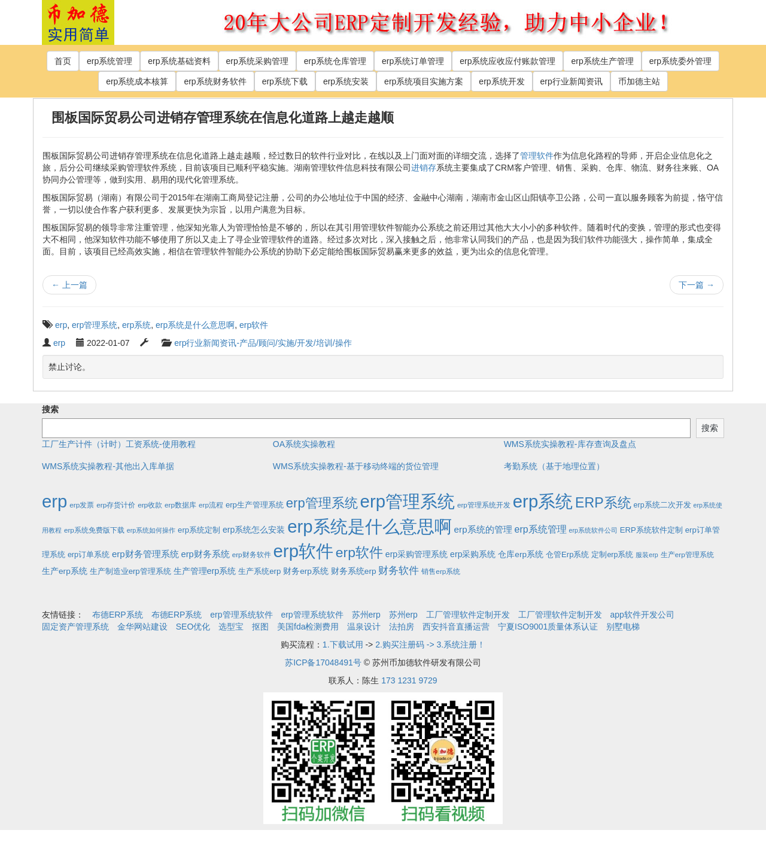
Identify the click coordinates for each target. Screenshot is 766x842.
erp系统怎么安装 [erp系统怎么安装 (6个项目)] (254, 529)
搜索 (50, 409)
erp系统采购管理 (257, 61)
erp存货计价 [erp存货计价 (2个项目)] (115, 505)
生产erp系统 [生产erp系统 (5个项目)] (64, 571)
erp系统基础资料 (179, 61)
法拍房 (401, 626)
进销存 (423, 167)
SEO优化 (193, 626)
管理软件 (537, 155)
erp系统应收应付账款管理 (507, 61)
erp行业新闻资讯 (571, 81)
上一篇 (69, 285)
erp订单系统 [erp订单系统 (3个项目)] (89, 555)
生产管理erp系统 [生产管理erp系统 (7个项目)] (205, 571)
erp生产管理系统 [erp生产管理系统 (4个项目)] (255, 504)
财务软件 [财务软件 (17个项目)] (398, 570)
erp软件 (253, 325)
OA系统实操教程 (304, 444)
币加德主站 (639, 81)
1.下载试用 (343, 644)
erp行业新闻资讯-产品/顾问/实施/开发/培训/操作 (262, 343)
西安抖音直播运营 (456, 626)
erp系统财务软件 (215, 81)
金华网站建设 (142, 626)
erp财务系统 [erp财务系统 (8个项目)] (205, 554)
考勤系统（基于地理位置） (554, 466)
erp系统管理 (109, 61)
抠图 (260, 626)
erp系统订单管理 (413, 61)
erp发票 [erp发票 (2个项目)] (81, 505)
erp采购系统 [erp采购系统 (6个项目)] (473, 554)
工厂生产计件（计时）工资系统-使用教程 (119, 444)
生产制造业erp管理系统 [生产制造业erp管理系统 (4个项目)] (130, 571)
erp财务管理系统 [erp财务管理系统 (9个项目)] (145, 554)
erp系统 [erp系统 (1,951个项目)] (543, 501)
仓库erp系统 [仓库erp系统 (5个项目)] (520, 554)
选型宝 (231, 626)
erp (61, 325)
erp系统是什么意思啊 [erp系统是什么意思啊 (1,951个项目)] (369, 526)
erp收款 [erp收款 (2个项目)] (150, 505)
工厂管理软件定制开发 (468, 614)
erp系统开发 (501, 81)
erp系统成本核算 (137, 81)
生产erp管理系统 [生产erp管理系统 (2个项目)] (687, 554)
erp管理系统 (94, 325)
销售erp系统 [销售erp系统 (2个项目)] (440, 571)
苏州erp (366, 614)
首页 (62, 61)
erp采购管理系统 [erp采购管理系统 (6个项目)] (416, 554)
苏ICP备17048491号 (323, 662)
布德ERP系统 (117, 614)
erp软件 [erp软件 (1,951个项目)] (303, 551)
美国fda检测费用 (308, 626)
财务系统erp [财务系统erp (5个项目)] (353, 571)
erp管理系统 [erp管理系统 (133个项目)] (322, 503)
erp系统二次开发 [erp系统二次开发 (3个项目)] (662, 505)
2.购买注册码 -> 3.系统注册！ (430, 644)
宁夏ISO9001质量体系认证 (548, 626)
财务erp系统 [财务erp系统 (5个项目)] (306, 571)
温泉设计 (364, 626)
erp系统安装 (346, 81)
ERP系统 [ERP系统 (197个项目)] (603, 502)
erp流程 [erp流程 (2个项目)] (211, 505)
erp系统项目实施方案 (423, 81)
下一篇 (697, 285)
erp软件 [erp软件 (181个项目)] (359, 552)
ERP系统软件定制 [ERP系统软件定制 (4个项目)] (651, 529)
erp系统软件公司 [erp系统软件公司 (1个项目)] (593, 530)
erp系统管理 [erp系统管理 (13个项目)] (541, 529)
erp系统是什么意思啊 (195, 325)
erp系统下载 (285, 81)
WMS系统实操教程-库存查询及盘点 (570, 444)
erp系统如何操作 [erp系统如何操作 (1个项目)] (151, 530)
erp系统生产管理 (602, 61)
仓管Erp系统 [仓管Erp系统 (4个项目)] (567, 554)
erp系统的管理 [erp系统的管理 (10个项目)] (483, 529)
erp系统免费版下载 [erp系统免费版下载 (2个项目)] (94, 530)
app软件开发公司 (642, 614)
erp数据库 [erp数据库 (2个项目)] (180, 505)
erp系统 (136, 325)
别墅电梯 (623, 626)
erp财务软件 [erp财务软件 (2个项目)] (251, 554)
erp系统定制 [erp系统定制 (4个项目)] (199, 529)
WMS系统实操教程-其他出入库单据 (108, 466)
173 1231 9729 (409, 680)
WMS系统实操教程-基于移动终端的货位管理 (356, 466)
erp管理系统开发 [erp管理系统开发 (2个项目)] (483, 505)
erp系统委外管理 (680, 61)
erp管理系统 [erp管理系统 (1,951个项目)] (407, 501)
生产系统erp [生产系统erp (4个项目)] (259, 571)
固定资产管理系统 (75, 626)
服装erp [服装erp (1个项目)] (647, 554)
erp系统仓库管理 (335, 61)
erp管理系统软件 (241, 614)
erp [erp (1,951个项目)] (54, 501)
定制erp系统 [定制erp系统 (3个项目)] (612, 555)
